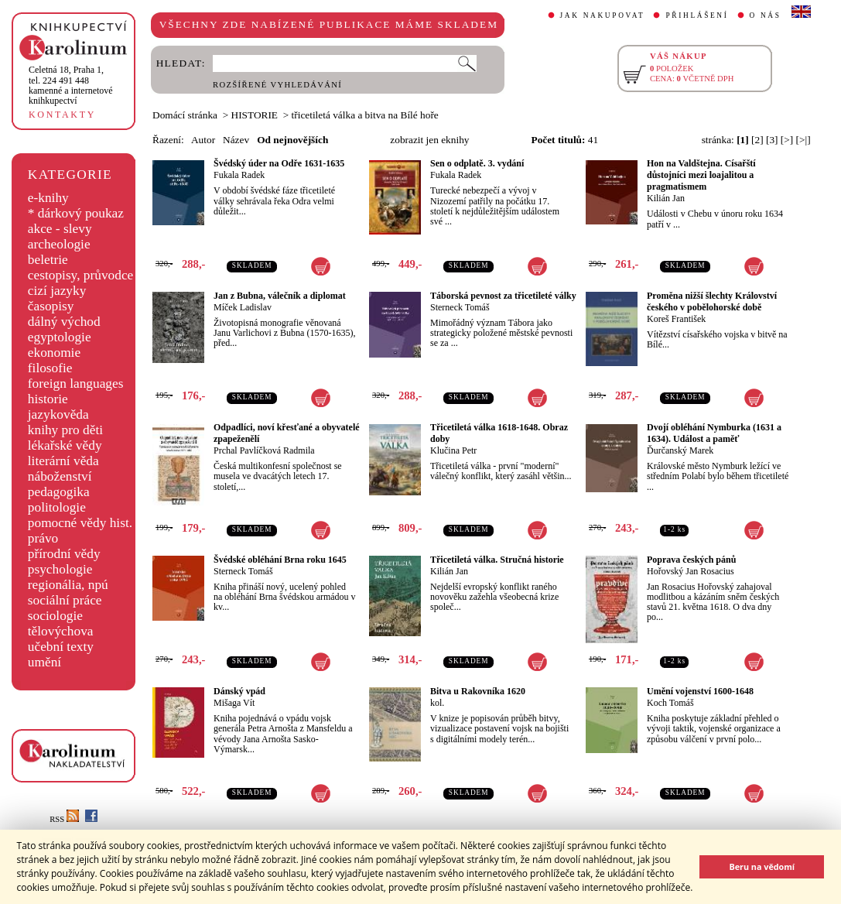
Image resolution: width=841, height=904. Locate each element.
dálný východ (64, 321)
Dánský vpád (239, 691)
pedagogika (59, 492)
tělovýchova (61, 631)
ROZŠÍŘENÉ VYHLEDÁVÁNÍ (277, 84)
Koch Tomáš (670, 702)
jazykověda (58, 414)
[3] (772, 140)
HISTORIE (254, 115)
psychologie (60, 569)
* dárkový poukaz (76, 213)
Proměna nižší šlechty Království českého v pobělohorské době (712, 301)
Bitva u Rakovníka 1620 (477, 691)
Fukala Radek (239, 175)
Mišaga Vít (234, 702)
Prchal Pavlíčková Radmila (264, 450)
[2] (757, 140)
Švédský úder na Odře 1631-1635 (279, 163)
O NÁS (765, 15)
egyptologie (59, 337)
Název (236, 140)
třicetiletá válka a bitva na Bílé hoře (365, 115)
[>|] (803, 140)
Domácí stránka (184, 115)
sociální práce (65, 600)
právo (43, 538)
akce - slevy (60, 228)
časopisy (51, 306)
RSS (64, 819)
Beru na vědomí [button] (762, 866)
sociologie (55, 615)
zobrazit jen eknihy (429, 140)
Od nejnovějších (292, 140)
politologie (57, 507)
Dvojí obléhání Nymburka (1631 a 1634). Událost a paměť (714, 433)
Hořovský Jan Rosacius (690, 571)
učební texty (61, 646)
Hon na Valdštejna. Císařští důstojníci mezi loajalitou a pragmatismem (701, 175)
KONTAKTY (62, 114)
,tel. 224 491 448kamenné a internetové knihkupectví (71, 85)
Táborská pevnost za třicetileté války (503, 295)
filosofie (50, 368)
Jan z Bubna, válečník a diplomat (280, 295)
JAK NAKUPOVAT (602, 15)
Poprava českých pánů (691, 559)
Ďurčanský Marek (680, 450)
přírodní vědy (64, 553)
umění (44, 662)
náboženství (60, 476)
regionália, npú (68, 584)
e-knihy (48, 197)
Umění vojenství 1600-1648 (700, 691)
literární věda (63, 461)
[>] (787, 140)
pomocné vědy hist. (80, 522)
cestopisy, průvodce (81, 275)
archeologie (59, 244)
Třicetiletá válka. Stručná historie (497, 559)
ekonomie (54, 352)
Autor (203, 140)
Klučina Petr (453, 450)
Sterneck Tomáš (460, 307)
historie (48, 399)
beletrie (48, 259)
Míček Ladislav (243, 307)
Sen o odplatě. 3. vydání (477, 163)
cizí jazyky (57, 290)
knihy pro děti (65, 430)
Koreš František (676, 318)
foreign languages (76, 383)
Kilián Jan (666, 198)
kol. (437, 702)
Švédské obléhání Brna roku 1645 (280, 559)
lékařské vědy (65, 445)
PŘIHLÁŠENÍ (696, 15)
